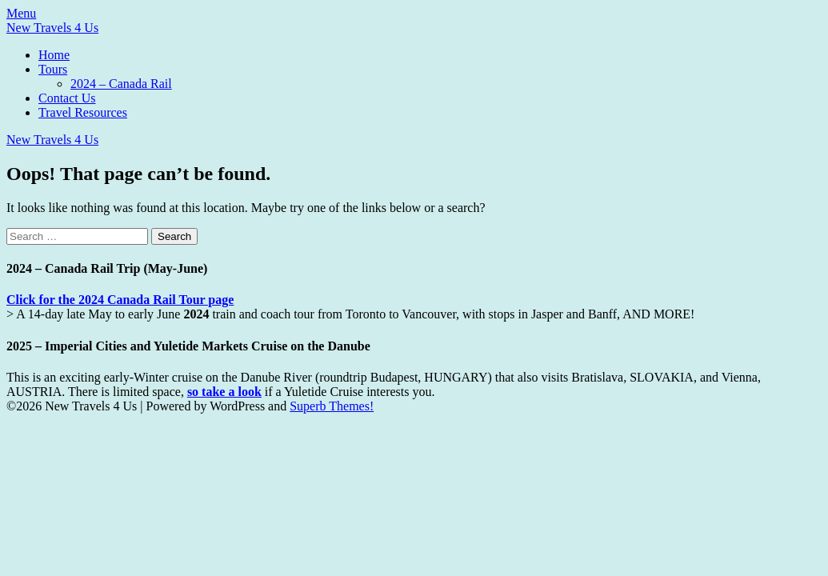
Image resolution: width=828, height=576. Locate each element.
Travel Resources (82, 112)
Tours (52, 69)
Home (54, 55)
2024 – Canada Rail (121, 83)
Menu (21, 13)
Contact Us (67, 98)
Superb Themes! (332, 406)
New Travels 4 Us (52, 27)
